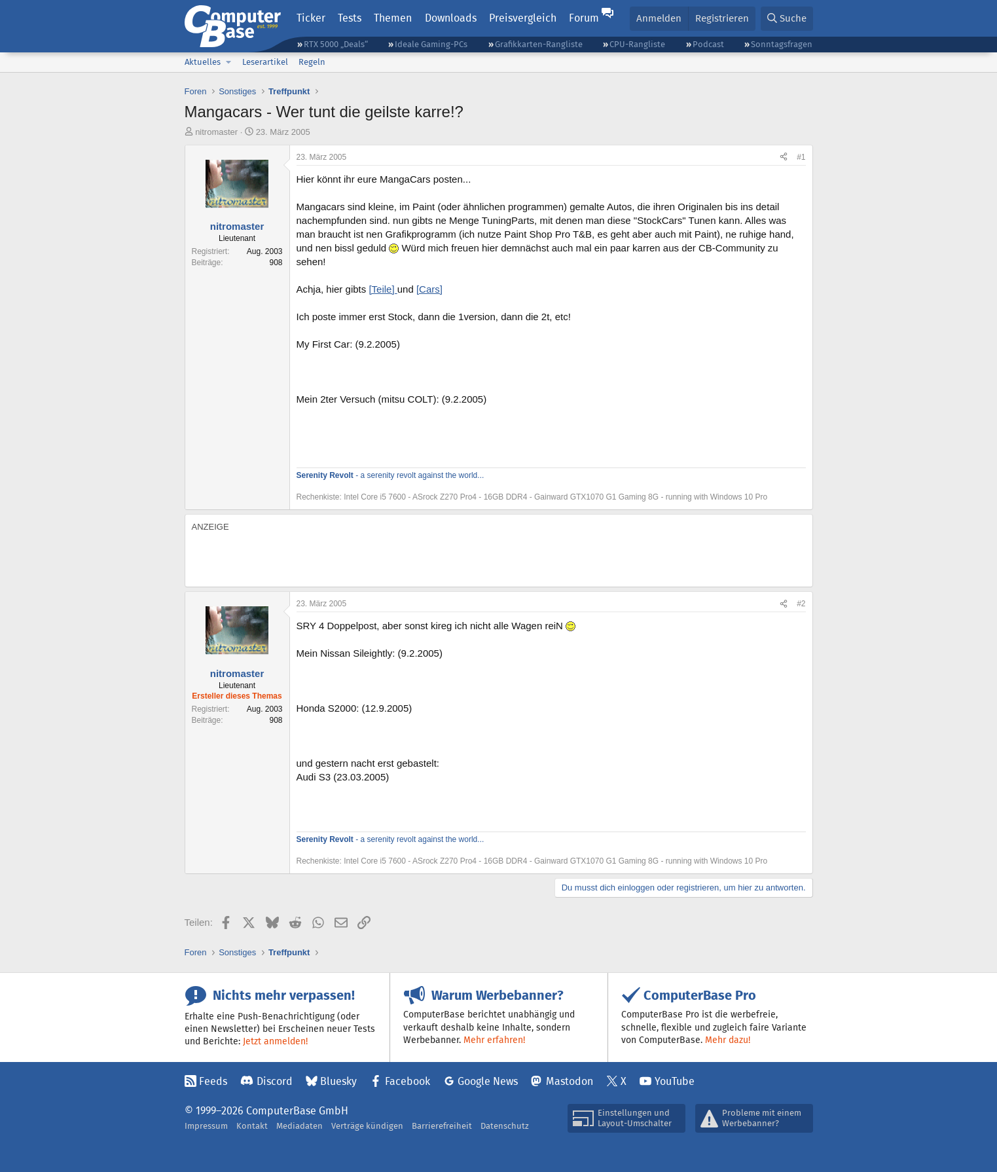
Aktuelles (203, 62)
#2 (801, 603)
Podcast (708, 44)
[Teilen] (783, 157)
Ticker (311, 18)
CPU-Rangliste (637, 44)
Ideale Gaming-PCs (431, 44)
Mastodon (569, 1081)
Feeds (213, 1081)
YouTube (675, 1081)
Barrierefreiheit (442, 1126)
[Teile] (383, 289)
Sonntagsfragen (781, 44)
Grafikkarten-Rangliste (539, 44)
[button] (229, 62)
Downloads (451, 18)
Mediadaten (299, 1126)
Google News (488, 1081)
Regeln (312, 62)
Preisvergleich (522, 18)
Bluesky (338, 1081)
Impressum (206, 1126)
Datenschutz (504, 1126)
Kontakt (252, 1126)
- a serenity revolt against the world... (390, 475)
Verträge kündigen (367, 1126)
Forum (584, 18)
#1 (801, 157)
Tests (349, 18)
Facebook (407, 1081)
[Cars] (429, 289)
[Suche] (787, 19)
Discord (275, 1081)
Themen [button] (393, 18)
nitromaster (216, 132)
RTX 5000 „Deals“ (336, 44)
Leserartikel (265, 62)
